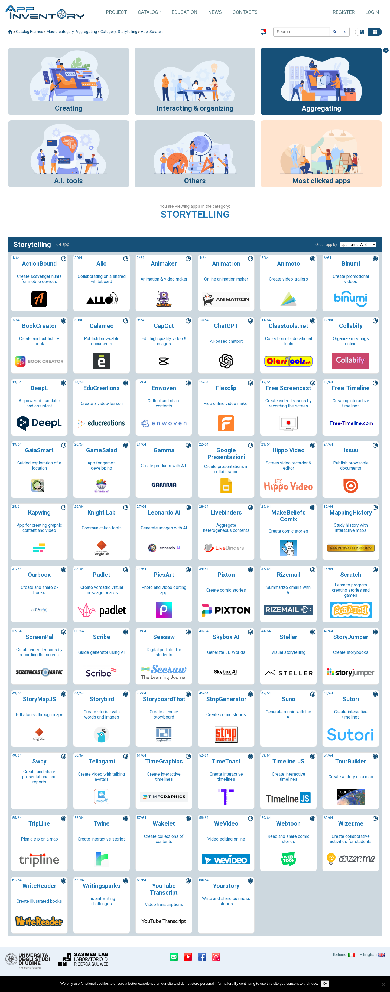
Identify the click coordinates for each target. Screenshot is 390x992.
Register (344, 12)
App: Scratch (152, 31)
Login (372, 12)
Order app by (326, 244)
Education (184, 12)
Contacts (245, 12)
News (215, 12)
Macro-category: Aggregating (72, 31)
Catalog (148, 12)
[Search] (301, 32)
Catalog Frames (29, 31)
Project (116, 12)
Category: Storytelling (118, 31)
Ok (325, 983)
